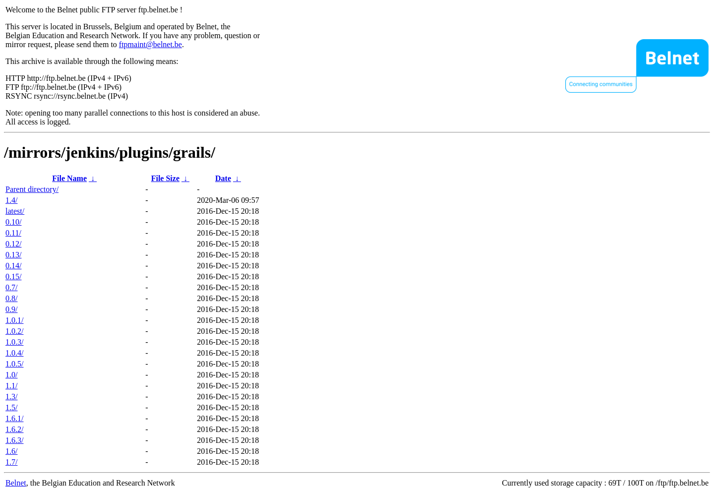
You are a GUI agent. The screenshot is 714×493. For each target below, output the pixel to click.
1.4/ (11, 200)
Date (223, 178)
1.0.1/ (14, 320)
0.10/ (13, 222)
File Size (165, 178)
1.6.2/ (14, 429)
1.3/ (11, 396)
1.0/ (11, 374)
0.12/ (13, 244)
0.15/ (13, 276)
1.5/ (11, 407)
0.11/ (13, 233)
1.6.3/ (14, 440)
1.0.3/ (14, 342)
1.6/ (11, 451)
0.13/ (13, 254)
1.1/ (11, 385)
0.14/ (13, 265)
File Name (69, 178)
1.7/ (11, 462)
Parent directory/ (32, 189)
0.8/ (11, 298)
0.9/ (11, 309)
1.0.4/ (14, 353)
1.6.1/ (14, 418)
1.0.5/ (14, 364)
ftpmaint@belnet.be (150, 44)
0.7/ (11, 287)
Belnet (15, 483)
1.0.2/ (14, 331)
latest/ (14, 211)
